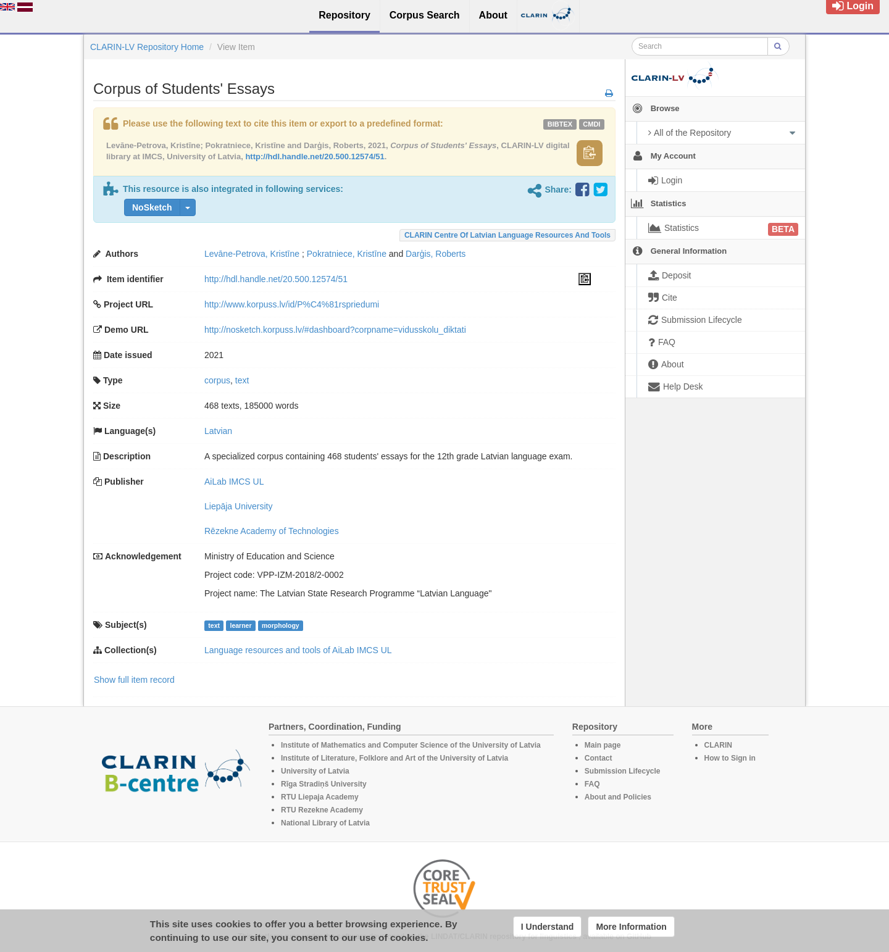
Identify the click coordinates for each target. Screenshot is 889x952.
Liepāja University (238, 506)
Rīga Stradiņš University (324, 784)
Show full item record (134, 680)
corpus (217, 380)
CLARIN (718, 745)
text (242, 380)
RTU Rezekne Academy (322, 810)
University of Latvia (315, 771)
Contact (598, 758)
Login (853, 6)
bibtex (560, 124)
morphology (280, 625)
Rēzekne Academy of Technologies (271, 531)
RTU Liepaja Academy (320, 797)
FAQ (592, 784)
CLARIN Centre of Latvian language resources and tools (507, 235)
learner (240, 625)
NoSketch (152, 207)
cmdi (591, 124)
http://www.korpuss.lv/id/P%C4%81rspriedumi (291, 304)
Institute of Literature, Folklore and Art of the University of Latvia (394, 758)
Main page (603, 745)
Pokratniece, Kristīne (346, 254)
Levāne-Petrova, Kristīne (251, 254)
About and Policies (618, 797)
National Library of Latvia (325, 823)
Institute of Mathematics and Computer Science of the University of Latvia (411, 745)
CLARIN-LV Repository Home (147, 47)
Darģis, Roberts (435, 254)
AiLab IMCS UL (234, 481)
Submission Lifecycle (623, 771)
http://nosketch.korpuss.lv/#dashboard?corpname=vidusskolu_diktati (335, 330)
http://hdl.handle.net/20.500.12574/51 (314, 156)
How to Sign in (730, 758)
